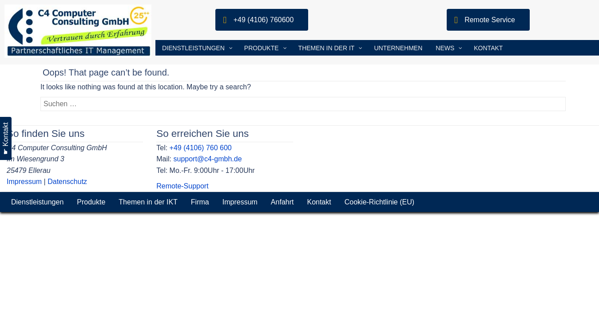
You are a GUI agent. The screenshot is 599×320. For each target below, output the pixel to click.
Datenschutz (67, 181)
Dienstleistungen (37, 202)
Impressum (24, 181)
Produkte (91, 202)
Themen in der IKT (148, 202)
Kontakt (319, 202)
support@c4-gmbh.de (207, 159)
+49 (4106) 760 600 (201, 148)
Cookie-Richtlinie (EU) (379, 202)
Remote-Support (182, 186)
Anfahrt (282, 202)
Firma (200, 202)
